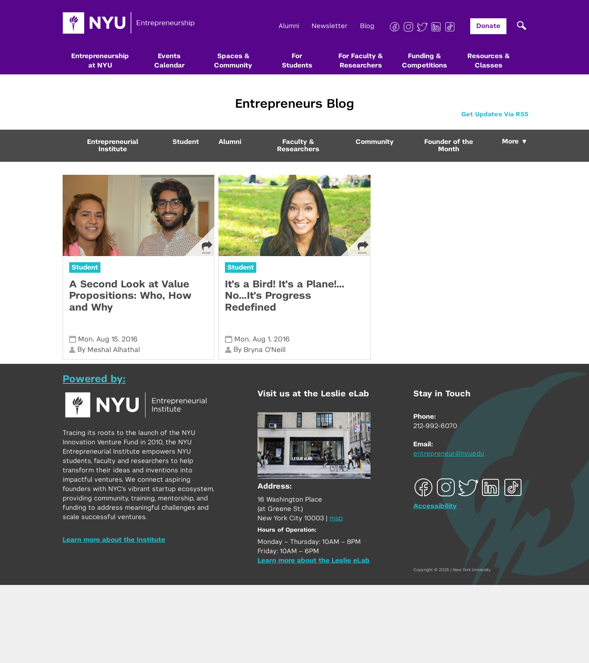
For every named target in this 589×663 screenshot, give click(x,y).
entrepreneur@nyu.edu (448, 453)
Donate (488, 26)
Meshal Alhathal (113, 349)
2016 (129, 339)
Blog (367, 26)
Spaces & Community (233, 61)
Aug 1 (261, 339)
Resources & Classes (488, 61)
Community (375, 142)
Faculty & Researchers (298, 145)
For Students (297, 61)
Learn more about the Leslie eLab (313, 560)
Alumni (289, 26)
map (336, 518)
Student (185, 142)
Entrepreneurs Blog (294, 104)
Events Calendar (169, 61)
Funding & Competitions (424, 61)
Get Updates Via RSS (494, 114)
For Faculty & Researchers (360, 61)
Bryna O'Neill (265, 349)
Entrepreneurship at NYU (100, 61)
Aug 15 (107, 339)
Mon (85, 339)
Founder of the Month (448, 145)
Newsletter (330, 26)
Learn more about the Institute (114, 540)
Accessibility (435, 506)
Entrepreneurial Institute (112, 145)
